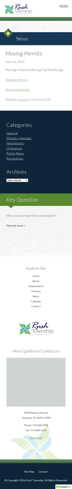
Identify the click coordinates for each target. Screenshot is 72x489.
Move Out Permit (17, 89)
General (23, 99)
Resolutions (14, 158)
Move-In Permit (16, 80)
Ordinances (14, 148)
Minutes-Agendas (18, 138)
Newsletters (15, 143)
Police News (15, 153)
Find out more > (15, 225)
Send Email (36, 437)
